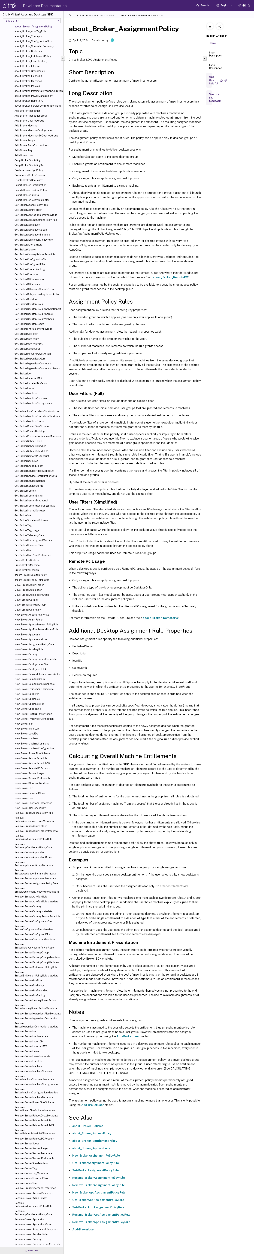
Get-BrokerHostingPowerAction (32, 353)
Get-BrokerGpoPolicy (26, 338)
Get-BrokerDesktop (25, 299)
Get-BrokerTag (23, 525)
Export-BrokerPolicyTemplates (32, 200)
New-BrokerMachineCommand (31, 743)
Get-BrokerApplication (27, 224)
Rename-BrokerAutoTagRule (31, 1234)
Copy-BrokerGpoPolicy (27, 160)
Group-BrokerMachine (27, 565)
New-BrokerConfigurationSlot (31, 664)
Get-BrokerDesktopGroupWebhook (34, 319)
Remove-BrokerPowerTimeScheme (34, 1102)
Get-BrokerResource (26, 461)
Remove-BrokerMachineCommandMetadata (34, 1078)
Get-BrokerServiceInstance (30, 480)
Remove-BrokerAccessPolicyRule (33, 812)
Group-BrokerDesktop (27, 560)
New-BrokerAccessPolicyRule (31, 614)
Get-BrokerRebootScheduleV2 (31, 451)
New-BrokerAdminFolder (28, 619)
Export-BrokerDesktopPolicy (30, 190)
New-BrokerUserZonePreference (33, 803)
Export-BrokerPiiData (26, 195)
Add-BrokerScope (24, 140)
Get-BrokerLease (24, 388)
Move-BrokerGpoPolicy (27, 609)
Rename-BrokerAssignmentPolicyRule (36, 1229)
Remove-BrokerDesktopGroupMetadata (37, 957)
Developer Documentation (45, 6)
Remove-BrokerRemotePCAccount (34, 1138)
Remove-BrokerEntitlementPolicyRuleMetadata (36, 974)
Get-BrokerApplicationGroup (30, 229)
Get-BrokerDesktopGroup (29, 304)
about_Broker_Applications (91, 1148)
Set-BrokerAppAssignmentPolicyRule (98, 1207)
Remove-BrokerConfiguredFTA (32, 934)
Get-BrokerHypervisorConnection (33, 363)
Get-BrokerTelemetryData (29, 535)
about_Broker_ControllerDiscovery (34, 46)
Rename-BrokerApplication (29, 1219)
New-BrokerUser (24, 798)
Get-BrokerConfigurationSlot (30, 259)
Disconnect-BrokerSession (29, 175)
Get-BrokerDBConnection (29, 279)
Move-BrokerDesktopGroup (30, 604)
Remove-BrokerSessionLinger (31, 1148)
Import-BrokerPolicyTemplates (31, 579)
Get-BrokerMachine (25, 393)
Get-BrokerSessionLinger (28, 495)
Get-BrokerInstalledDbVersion (31, 383)
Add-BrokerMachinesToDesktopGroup (36, 135)
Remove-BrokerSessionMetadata (33, 1153)
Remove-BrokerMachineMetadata (33, 1097)
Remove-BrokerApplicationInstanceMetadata (35, 872)
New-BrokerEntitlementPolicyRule (34, 689)
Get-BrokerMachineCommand (31, 398)
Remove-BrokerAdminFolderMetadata (36, 831)
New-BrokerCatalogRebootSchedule (35, 659)
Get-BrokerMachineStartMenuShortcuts (37, 416)
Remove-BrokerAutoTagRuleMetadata (36, 901)
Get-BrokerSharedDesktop (29, 510)
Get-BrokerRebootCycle (28, 441)
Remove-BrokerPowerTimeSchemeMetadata (34, 1109)
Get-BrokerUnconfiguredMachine (33, 540)
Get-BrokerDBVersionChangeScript (34, 289)
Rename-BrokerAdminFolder (30, 1198)
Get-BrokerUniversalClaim (29, 545)
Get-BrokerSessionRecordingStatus (34, 505)
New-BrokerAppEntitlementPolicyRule (36, 629)
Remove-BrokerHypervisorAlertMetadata (37, 1013)
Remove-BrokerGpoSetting (29, 995)
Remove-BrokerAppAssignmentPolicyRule (33, 838)
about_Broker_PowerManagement (33, 95)
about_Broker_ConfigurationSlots (33, 41)
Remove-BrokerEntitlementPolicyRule (36, 967)
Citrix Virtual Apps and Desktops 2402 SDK (141, 15)
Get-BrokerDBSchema (27, 284)
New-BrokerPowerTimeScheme (32, 753)
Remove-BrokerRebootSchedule (32, 1120)
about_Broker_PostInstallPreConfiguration (38, 91)
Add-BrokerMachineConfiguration (33, 130)
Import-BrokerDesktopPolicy (30, 575)
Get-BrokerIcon (23, 373)
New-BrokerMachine (26, 738)
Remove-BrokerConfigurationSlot (33, 921)
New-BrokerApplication (27, 634)
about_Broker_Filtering (27, 66)
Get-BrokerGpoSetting (27, 348)
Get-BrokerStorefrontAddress (31, 520)
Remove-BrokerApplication (29, 852)
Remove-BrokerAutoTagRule (30, 896)
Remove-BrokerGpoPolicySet (31, 990)
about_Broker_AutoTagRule (30, 31)
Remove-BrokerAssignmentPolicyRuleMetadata (36, 890)
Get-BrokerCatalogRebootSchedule (34, 254)
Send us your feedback (215, 97)
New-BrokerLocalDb (26, 733)
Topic (212, 45)
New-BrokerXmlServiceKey (30, 808)
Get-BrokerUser (23, 550)
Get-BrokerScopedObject (28, 465)
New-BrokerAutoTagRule (29, 649)
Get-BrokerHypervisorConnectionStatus (37, 368)
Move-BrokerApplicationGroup (31, 594)
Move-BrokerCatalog (26, 599)
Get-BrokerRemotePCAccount (31, 456)
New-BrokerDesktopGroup (29, 679)
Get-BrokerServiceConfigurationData (35, 476)
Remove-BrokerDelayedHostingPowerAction (34, 946)
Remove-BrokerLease (26, 1051)
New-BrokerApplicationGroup (31, 639)
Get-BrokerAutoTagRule (28, 244)
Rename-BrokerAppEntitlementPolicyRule (33, 1213)
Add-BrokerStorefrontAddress (31, 145)
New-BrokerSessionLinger (29, 773)
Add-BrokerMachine (25, 125)
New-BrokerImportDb (26, 728)
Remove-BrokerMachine (28, 1066)
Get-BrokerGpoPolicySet (28, 343)
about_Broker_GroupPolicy (29, 71)
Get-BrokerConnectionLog (29, 269)
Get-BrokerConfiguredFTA (29, 264)
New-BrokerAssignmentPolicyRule (34, 644)
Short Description (215, 55)
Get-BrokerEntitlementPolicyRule (33, 328)
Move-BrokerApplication (28, 589)
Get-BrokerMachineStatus (29, 421)
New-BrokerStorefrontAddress (31, 783)
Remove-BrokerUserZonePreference (35, 1188)
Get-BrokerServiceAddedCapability (34, 470)
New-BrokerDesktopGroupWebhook (34, 684)
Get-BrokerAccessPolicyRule (31, 204)
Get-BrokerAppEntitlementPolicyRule (35, 219)
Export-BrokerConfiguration (30, 185)
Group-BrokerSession (26, 570)
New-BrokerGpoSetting (27, 708)
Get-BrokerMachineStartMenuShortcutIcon (36, 410)
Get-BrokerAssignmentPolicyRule (33, 239)
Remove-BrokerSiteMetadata (31, 1163)
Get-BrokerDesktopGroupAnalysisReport (37, 309)
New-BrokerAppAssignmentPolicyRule (36, 624)
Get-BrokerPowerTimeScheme (31, 426)
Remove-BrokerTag (25, 1168)
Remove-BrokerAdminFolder (30, 826)
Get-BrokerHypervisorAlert (29, 358)
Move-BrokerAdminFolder (29, 585)
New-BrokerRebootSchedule (30, 758)
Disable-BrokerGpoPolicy (28, 170)
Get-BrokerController (26, 274)
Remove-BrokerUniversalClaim (31, 1178)
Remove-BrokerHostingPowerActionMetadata (35, 1007)
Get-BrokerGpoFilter (26, 333)
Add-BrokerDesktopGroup (29, 120)
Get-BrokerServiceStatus (28, 485)
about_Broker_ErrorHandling (30, 61)
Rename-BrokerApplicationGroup (33, 1224)
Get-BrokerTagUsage (26, 530)
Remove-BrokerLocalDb (28, 1061)
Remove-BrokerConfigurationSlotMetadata (33, 928)
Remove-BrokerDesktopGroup (31, 952)
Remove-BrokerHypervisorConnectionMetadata (36, 1025)
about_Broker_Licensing (28, 76)
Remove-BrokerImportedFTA (30, 1046)
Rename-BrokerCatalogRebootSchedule (37, 1244)
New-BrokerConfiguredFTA (30, 669)
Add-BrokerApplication (27, 110)
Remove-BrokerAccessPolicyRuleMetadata (34, 819)
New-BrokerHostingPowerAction (33, 713)
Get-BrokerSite (23, 515)
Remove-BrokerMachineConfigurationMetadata (36, 1091)
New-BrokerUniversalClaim (29, 793)
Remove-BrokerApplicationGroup (33, 857)
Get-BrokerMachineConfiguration (33, 403)
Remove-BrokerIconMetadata (31, 1036)
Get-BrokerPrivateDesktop (29, 431)
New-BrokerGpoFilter (26, 694)
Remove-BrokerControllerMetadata (34, 939)
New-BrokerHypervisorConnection (34, 718)
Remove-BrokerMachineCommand (33, 1071)
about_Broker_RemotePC (28, 100)
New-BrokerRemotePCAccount (32, 768)
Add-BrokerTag (23, 150)
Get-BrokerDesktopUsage (29, 324)
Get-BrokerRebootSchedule (30, 446)
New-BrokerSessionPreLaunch (32, 778)
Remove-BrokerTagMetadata (31, 1173)
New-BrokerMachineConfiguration (34, 748)
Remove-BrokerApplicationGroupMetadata (33, 864)
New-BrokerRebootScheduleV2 (32, 763)
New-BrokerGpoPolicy (27, 699)
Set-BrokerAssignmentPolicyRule (95, 1170)
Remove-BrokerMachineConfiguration (36, 1084)
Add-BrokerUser (23, 155)
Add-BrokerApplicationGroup (30, 115)
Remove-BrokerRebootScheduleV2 (34, 1125)
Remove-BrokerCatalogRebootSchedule (37, 916)
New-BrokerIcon (23, 723)
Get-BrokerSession (25, 490)
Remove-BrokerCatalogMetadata (33, 911)
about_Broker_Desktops (28, 51)
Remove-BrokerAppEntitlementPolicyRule (33, 846)
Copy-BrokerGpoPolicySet (29, 165)
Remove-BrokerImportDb (28, 1041)
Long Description (215, 68)
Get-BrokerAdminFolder (28, 209)
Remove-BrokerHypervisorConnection (36, 1018)
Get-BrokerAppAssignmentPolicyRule (35, 215)
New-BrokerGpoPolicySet (29, 703)
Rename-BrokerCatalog (28, 1239)
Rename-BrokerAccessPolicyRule (33, 1193)
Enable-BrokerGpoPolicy (28, 180)
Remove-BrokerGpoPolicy (29, 985)
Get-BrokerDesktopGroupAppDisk (33, 314)
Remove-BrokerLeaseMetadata (32, 1056)
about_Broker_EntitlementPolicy (32, 56)
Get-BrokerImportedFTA (28, 378)
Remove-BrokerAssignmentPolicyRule (36, 883)
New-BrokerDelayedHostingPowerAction (37, 674)
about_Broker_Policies (27, 86)
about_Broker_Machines (28, 81)
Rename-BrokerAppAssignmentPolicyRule (33, 1205)
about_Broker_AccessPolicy (91, 1133)
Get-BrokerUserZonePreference (32, 555)
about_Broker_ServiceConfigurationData (37, 105)
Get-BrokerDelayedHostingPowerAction (37, 294)
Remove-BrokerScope (27, 1143)
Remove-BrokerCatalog (27, 906)
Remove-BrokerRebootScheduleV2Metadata (34, 1132)
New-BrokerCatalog (26, 654)
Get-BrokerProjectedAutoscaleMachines (37, 436)
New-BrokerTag (23, 788)
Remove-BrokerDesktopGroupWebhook (36, 962)
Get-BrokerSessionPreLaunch (31, 500)
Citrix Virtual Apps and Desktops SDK (95, 15)
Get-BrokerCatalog (25, 249)
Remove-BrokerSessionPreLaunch (34, 1158)
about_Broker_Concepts (28, 36)
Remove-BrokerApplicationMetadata (35, 878)
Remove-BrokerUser (26, 1183)
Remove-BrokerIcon (25, 1031)
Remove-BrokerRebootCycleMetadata (36, 1115)
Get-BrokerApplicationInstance (32, 234)
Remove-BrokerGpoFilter (28, 980)
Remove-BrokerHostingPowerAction (35, 1000)
